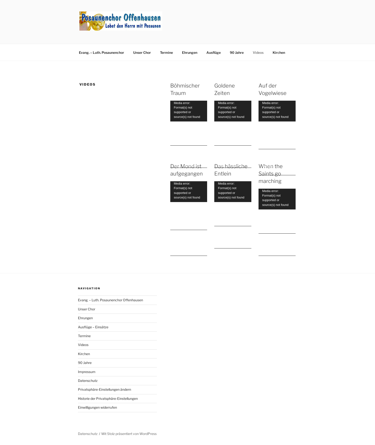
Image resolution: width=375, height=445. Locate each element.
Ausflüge (213, 52)
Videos (258, 52)
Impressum (86, 372)
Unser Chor (142, 52)
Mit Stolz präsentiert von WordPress (129, 434)
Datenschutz (88, 381)
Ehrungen (189, 52)
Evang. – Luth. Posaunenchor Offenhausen (110, 300)
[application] (188, 111)
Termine (166, 52)
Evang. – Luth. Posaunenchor (101, 52)
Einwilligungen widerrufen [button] (97, 407)
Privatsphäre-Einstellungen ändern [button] (104, 389)
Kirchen (279, 52)
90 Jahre (237, 52)
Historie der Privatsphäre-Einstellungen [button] (108, 398)
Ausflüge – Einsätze (93, 327)
